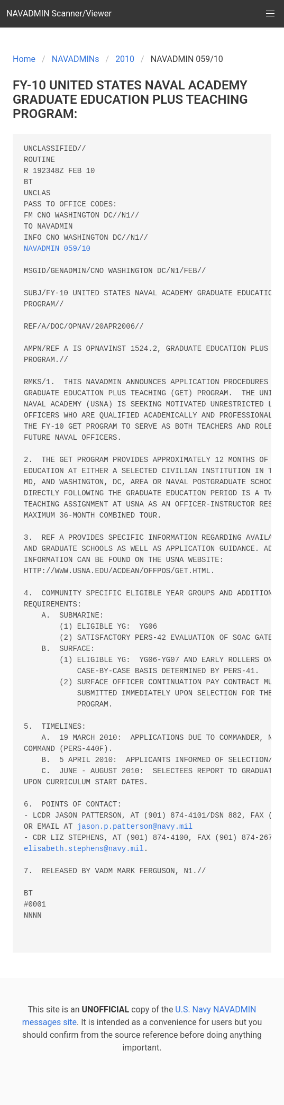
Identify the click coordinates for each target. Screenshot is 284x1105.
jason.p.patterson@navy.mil (135, 827)
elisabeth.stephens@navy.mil (84, 849)
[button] (270, 14)
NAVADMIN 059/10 (57, 249)
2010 (124, 59)
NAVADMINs (75, 59)
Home (24, 59)
